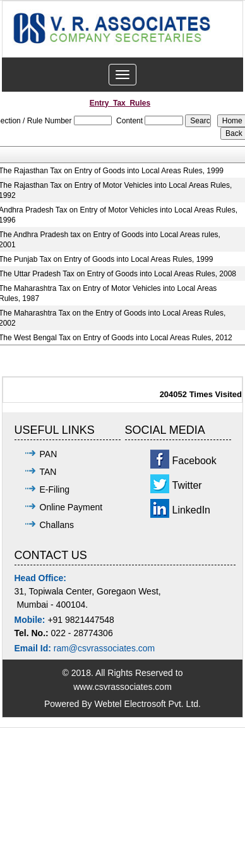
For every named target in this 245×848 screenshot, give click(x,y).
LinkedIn (191, 510)
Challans (57, 525)
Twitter (187, 485)
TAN (48, 472)
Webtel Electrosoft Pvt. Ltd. (147, 704)
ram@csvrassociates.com (104, 648)
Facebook (194, 460)
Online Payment (71, 507)
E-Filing (54, 489)
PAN (48, 454)
